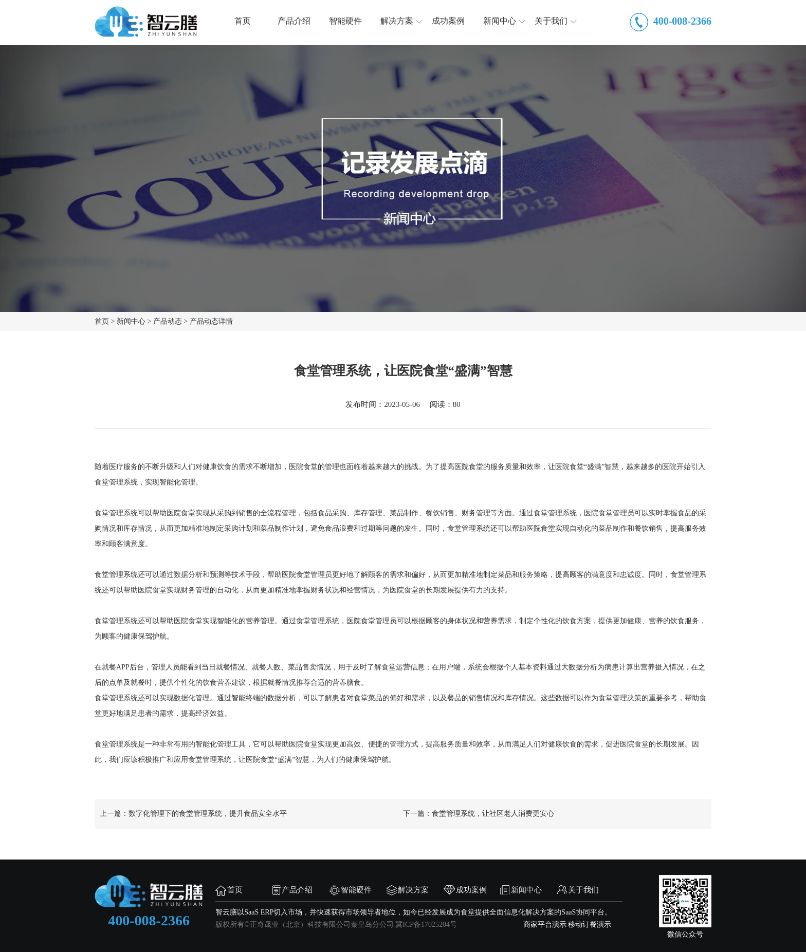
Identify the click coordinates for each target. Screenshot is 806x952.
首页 (242, 21)
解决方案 (396, 21)
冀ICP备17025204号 (426, 925)
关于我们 (551, 21)
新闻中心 (499, 21)
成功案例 (448, 21)
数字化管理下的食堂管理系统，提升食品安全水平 (208, 814)
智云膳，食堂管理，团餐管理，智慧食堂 (146, 21)
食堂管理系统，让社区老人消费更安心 (493, 814)
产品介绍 (294, 21)
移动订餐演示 (589, 925)
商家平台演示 (544, 925)
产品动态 (167, 322)
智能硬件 (345, 21)
